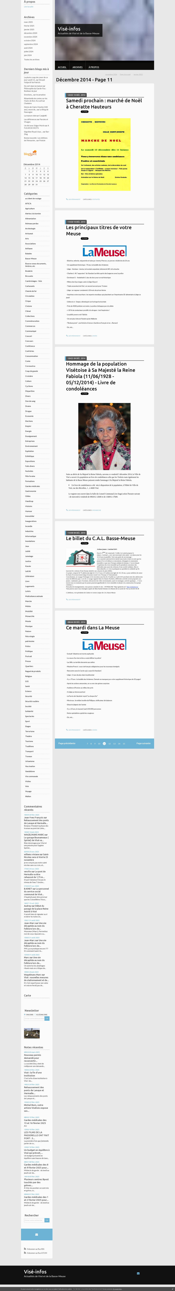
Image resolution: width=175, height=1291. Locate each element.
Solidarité (29, 711)
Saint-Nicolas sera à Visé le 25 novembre (36, 857)
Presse (28, 661)
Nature (28, 631)
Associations (30, 243)
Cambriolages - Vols (33, 281)
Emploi (28, 426)
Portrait (28, 656)
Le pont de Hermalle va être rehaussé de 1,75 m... (35, 874)
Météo (28, 606)
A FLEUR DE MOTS (36, 126)
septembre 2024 (31, 44)
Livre (27, 581)
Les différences (30, 119)
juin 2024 (28, 55)
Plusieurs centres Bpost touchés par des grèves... (36, 1182)
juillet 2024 (28, 51)
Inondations (30, 541)
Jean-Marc (29, 923)
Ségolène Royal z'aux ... (33, 131)
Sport (27, 721)
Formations (30, 481)
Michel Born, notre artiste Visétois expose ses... (36, 1108)
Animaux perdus (31, 223)
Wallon (28, 796)
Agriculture (30, 208)
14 (119, 743)
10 (99, 743)
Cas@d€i (43, 115)
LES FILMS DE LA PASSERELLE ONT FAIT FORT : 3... (36, 1135)
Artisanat (29, 233)
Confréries (29, 351)
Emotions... (28, 94)
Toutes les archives (32, 59)
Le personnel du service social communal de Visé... (36, 892)
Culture (28, 381)
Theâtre (28, 736)
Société (28, 706)
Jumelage (29, 556)
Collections (30, 316)
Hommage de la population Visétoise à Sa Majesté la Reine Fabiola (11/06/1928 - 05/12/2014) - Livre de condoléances (100, 376)
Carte (27, 995)
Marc (26, 957)
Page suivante (143, 743)
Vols (27, 786)
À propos (94, 67)
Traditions (29, 746)
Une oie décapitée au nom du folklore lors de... (35, 926)
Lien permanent (73, 199)
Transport (29, 751)
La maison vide (30, 115)
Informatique (30, 536)
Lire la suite (28, 6)
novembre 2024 (30, 37)
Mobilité (29, 611)
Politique (29, 651)
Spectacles (29, 716)
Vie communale (31, 776)
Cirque (28, 301)
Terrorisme (29, 731)
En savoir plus (117, 1289)
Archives (78, 67)
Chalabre (28, 103)
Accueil (62, 67)
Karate (28, 566)
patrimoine (29, 641)
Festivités (29, 471)
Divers (28, 396)
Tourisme (29, 741)
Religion (28, 676)
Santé (27, 686)
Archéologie (30, 228)
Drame (28, 406)
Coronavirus (30, 366)
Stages (28, 726)
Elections (29, 421)
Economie (29, 416)
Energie (28, 431)
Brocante (29, 276)
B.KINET (28, 889)
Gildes (28, 496)
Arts (27, 238)
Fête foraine (30, 476)
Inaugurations (31, 521)
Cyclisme (29, 386)
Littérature (29, 576)
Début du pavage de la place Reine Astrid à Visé (36, 909)
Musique (28, 626)
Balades (28, 253)
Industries (29, 531)
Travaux (28, 756)
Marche (28, 601)
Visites (28, 781)
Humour (28, 511)
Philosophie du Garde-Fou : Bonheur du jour (35, 89)
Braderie (28, 271)
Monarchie (29, 616)
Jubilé (27, 551)
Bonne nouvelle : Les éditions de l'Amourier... (35, 139)
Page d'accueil (125, 74)
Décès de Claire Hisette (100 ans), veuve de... (36, 108)
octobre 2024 (29, 40)
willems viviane (31, 854)
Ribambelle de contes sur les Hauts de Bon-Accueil (35, 99)
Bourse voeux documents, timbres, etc (35, 264)
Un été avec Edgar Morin (34, 125)
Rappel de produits (33, 671)
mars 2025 (28, 22)
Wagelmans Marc (32, 974)
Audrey (27, 906)
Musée (28, 621)
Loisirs (28, 591)
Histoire (28, 506)
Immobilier (29, 516)
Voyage (28, 791)
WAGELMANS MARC (34, 834)
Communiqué (30, 331)
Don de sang (30, 401)
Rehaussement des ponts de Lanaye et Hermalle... (34, 1090)
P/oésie (42, 140)
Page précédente (66, 743)
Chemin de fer (31, 291)
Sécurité (28, 696)
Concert (28, 336)
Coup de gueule (31, 371)
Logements (29, 586)
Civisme (28, 306)
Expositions (30, 461)
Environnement (31, 446)
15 (124, 743)
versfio (27, 871)
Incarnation (41, 94)
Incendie (28, 526)
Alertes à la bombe (33, 213)
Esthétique (29, 456)
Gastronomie (30, 491)
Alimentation (30, 218)
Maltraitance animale (34, 596)
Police (27, 646)
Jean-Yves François (33, 817)
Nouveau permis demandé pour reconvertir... (32, 1058)
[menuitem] (62, 65)
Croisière (29, 376)
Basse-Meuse (31, 258)
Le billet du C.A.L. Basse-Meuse (100, 538)
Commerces (30, 326)
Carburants (30, 286)
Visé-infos (69, 28)
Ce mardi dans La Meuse (93, 627)
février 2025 (29, 26)
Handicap (29, 501)
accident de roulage (33, 198)
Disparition (29, 391)
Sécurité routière (32, 701)
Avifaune (28, 248)
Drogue (28, 411)
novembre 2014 (111, 74)
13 (114, 743)
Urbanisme (29, 761)
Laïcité (28, 571)
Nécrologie (30, 636)
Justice (28, 561)
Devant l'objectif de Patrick (34, 81)
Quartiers (29, 666)
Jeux (27, 546)
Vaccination (30, 766)
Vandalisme (30, 771)
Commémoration (32, 321)
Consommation (31, 356)
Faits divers (30, 466)
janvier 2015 (138, 74)
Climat (28, 311)
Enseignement (31, 436)
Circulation (29, 296)
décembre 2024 (30, 33)
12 (109, 743)
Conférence (30, 346)
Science (28, 691)
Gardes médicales (32, 486)
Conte (27, 361)
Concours (29, 341)
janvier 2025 (29, 29)
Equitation (29, 451)
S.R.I (27, 681)
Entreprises (30, 441)
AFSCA (28, 203)
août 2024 (28, 48)
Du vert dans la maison (33, 86)
